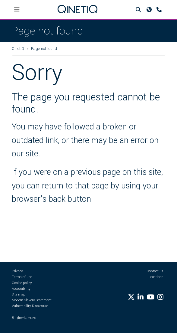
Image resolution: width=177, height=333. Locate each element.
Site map (18, 294)
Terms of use (22, 276)
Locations (156, 276)
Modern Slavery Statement (32, 300)
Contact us (155, 271)
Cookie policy (22, 283)
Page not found (44, 48)
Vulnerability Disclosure (30, 306)
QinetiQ (18, 48)
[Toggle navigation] (17, 9)
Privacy (17, 271)
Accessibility (21, 288)
